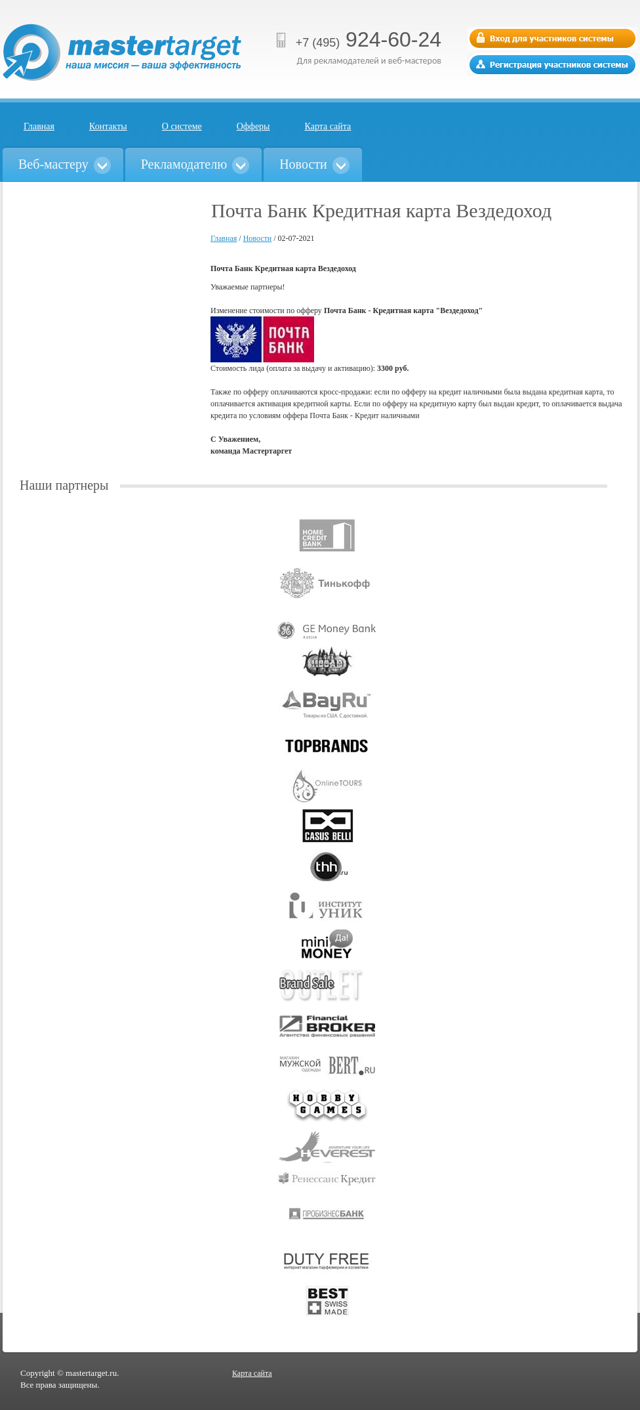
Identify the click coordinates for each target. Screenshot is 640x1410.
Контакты (108, 126)
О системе (182, 126)
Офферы (253, 126)
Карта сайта (328, 126)
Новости (257, 238)
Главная (39, 126)
